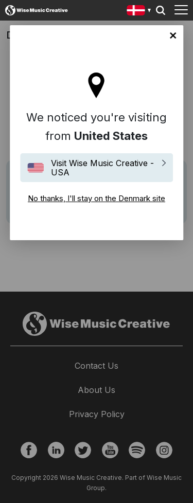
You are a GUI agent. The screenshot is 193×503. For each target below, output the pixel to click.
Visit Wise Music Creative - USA (102, 167)
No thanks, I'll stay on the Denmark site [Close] (173, 35)
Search (160, 10)
